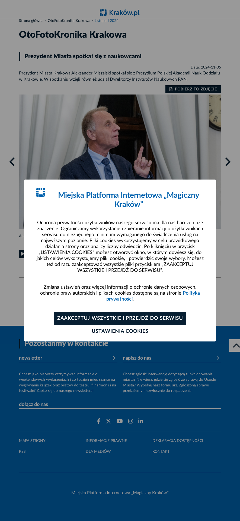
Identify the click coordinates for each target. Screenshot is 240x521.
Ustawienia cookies (120, 331)
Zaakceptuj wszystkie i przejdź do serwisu (120, 318)
